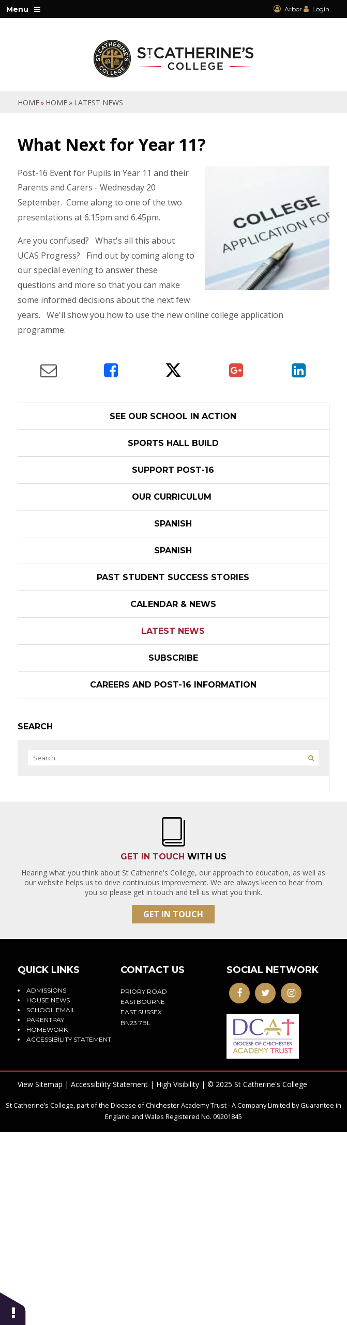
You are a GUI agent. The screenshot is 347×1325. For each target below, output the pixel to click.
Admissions (46, 990)
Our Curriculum (173, 497)
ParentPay (45, 1020)
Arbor (288, 9)
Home (28, 102)
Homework (47, 1029)
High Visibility (177, 1084)
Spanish (173, 524)
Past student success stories (173, 577)
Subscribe (173, 658)
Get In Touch (173, 914)
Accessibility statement (68, 1039)
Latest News (98, 102)
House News (48, 1000)
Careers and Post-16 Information (173, 685)
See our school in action (173, 416)
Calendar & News (173, 604)
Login (320, 9)
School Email (51, 1010)
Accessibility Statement (109, 1084)
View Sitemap (40, 1084)
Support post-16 (173, 470)
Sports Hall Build (173, 443)
